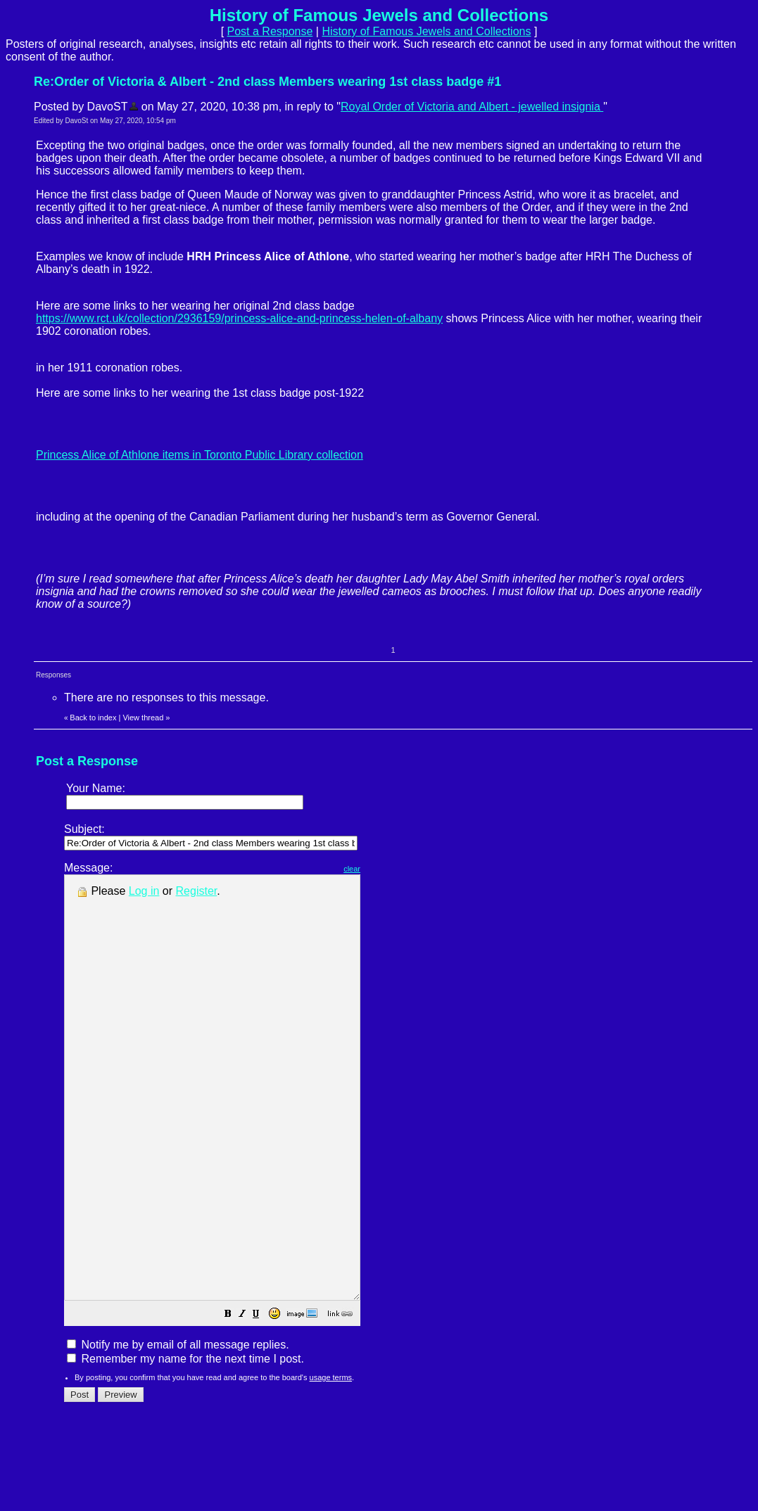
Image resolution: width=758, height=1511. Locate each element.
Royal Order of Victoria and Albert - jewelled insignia (472, 107)
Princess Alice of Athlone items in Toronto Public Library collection (199, 455)
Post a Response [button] (270, 31)
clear (387, 869)
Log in (144, 891)
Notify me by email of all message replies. (178, 1429)
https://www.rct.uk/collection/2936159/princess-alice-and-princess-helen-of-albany (239, 318)
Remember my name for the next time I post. (185, 1443)
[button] (263, 1399)
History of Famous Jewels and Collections (426, 31)
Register (196, 891)
